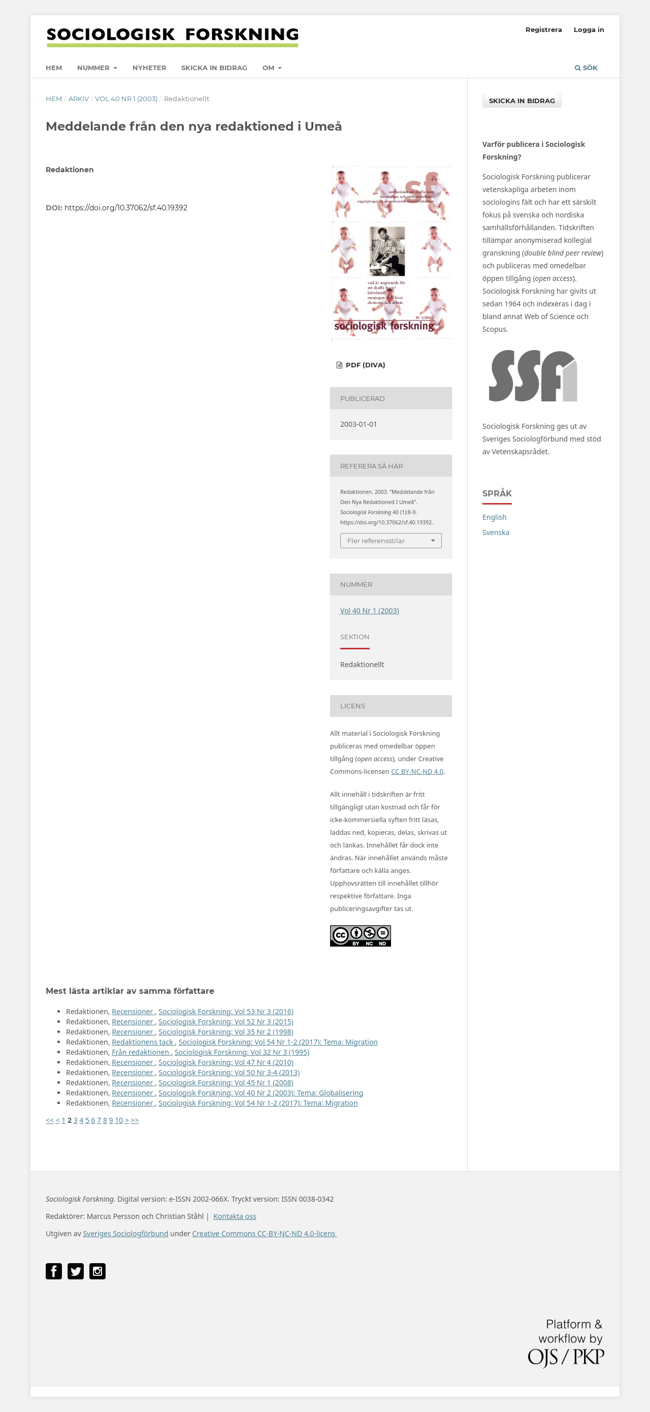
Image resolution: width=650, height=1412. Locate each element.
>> (135, 1120)
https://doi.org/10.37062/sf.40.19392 (125, 207)
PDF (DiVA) (364, 365)
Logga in (589, 29)
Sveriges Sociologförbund (125, 1233)
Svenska (495, 532)
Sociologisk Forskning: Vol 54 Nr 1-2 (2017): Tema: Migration (278, 1042)
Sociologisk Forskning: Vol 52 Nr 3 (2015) (225, 1021)
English (494, 517)
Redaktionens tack (143, 1042)
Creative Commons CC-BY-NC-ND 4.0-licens (264, 1233)
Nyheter (150, 68)
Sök (586, 68)
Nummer (94, 68)
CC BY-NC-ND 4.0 (417, 771)
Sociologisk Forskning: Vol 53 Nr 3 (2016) (225, 1011)
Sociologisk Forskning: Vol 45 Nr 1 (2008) (225, 1082)
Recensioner (133, 1011)
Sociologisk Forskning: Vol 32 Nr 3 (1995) (242, 1052)
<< (50, 1120)
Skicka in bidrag (214, 68)
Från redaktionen (141, 1052)
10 (119, 1120)
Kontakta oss (234, 1216)
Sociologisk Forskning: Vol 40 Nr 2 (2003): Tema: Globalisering (260, 1092)
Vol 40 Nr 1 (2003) (126, 99)
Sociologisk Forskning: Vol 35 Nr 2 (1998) (225, 1032)
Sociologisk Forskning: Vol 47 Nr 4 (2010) (225, 1062)
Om (269, 68)
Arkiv (79, 99)
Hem (54, 68)
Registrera (544, 29)
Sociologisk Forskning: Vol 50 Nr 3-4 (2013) (229, 1072)
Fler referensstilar (376, 541)
